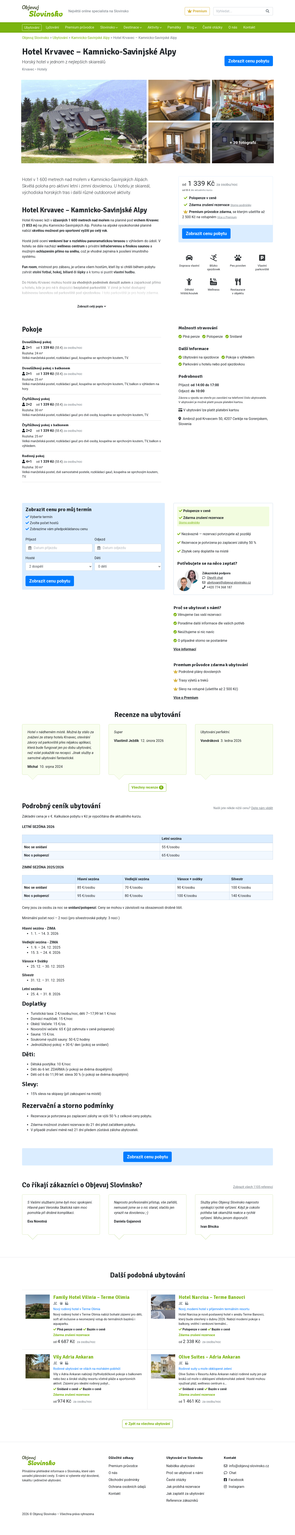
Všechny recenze (147, 787)
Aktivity (154, 27)
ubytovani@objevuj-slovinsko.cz (229, 582)
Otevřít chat (215, 578)
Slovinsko (108, 27)
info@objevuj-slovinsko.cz (246, 1471)
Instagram (234, 1491)
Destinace (131, 27)
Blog (191, 27)
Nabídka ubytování (180, 1471)
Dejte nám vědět (262, 808)
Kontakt (249, 27)
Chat (230, 1478)
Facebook (234, 1484)
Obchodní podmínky (124, 1484)
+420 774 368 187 (219, 587)
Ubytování (31, 28)
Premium (197, 11)
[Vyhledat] (238, 11)
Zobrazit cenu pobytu (248, 61)
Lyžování (52, 27)
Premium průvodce (79, 27)
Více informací (184, 649)
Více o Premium (227, 217)
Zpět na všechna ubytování (147, 1428)
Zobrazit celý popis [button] (91, 306)
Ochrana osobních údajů (127, 1491)
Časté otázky (212, 27)
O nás (232, 27)
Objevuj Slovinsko (35, 38)
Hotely (42, 69)
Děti (98, 558)
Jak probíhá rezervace (183, 1491)
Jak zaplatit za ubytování (185, 1498)
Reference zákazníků (182, 1505)
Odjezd (100, 539)
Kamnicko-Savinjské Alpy (90, 38)
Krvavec (28, 69)
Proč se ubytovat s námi (184, 1478)
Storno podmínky (240, 205)
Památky (174, 27)
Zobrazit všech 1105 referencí (253, 1187)
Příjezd (31, 539)
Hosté (30, 558)
